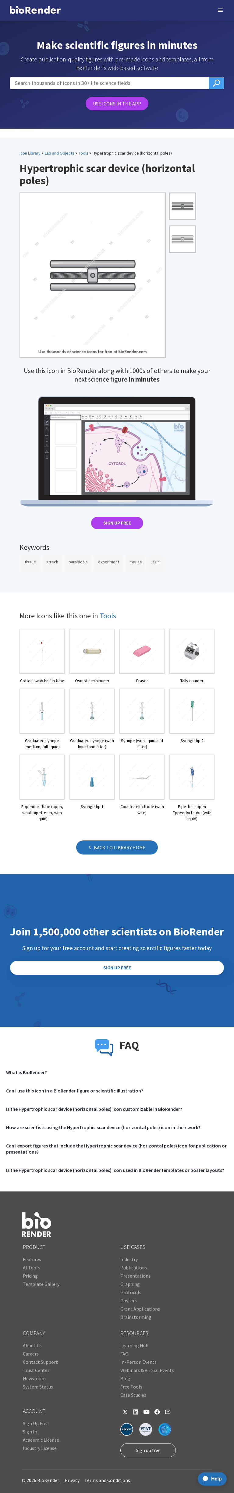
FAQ (124, 1354)
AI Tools (31, 1267)
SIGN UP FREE (117, 523)
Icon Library (30, 153)
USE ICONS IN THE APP (117, 104)
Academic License (41, 1440)
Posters (128, 1300)
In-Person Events (138, 1362)
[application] (210, 1479)
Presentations (135, 1276)
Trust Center (36, 1370)
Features (32, 1259)
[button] (220, 10)
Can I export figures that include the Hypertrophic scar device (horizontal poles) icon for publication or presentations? (116, 1149)
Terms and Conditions (107, 1480)
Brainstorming (135, 1317)
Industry (129, 1259)
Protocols (130, 1292)
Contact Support (40, 1362)
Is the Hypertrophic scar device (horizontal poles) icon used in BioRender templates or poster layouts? (115, 1170)
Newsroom (34, 1378)
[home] (35, 10)
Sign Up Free (36, 1423)
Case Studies (133, 1395)
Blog (125, 1378)
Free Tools (131, 1387)
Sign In (30, 1432)
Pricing (30, 1276)
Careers (31, 1354)
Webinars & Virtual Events (147, 1370)
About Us (32, 1345)
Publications (133, 1267)
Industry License (40, 1448)
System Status (38, 1387)
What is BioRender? (26, 1072)
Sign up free (148, 1450)
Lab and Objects (59, 153)
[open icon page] (42, 656)
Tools (83, 153)
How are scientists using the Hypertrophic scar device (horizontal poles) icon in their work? (103, 1127)
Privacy (72, 1480)
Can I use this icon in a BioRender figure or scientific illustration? (74, 1091)
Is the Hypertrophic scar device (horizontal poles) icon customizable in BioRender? (94, 1109)
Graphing (130, 1284)
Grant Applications (140, 1309)
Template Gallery (41, 1284)
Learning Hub (134, 1345)
